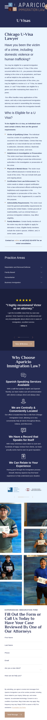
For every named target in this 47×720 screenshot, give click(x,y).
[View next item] (32, 337)
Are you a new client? (13, 668)
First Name (9, 637)
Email (7, 660)
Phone (7, 653)
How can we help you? (13, 675)
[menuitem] (22, 267)
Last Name (9, 645)
